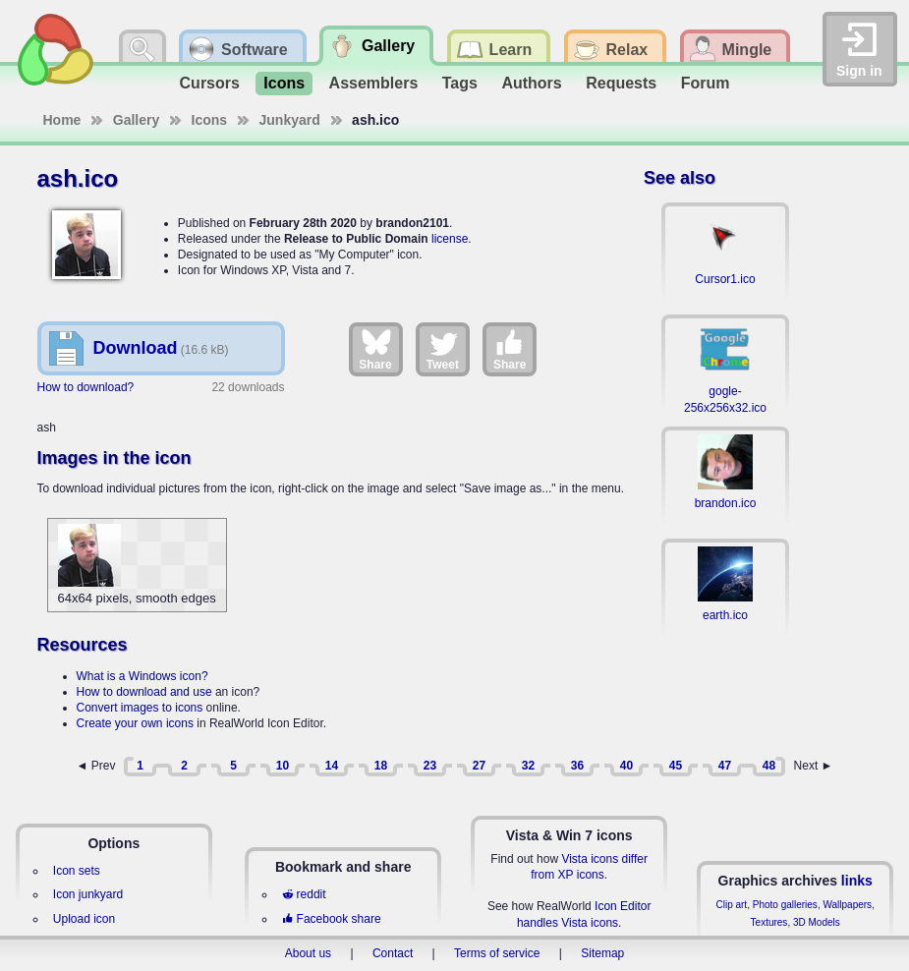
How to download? (86, 387)
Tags (460, 83)
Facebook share (331, 919)
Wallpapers (847, 904)
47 (724, 765)
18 (380, 765)
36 (577, 765)
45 (675, 765)
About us (308, 953)
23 (430, 765)
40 (626, 765)
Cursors (210, 83)
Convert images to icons (140, 707)
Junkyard (289, 120)
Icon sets (76, 871)
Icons (284, 83)
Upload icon (84, 919)
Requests (621, 83)
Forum (705, 83)
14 (331, 765)
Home (62, 120)
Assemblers (374, 83)
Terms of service (497, 953)
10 (282, 765)
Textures (769, 922)
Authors (531, 83)
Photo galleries (785, 904)
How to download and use (144, 692)
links (857, 880)
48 (769, 765)
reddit (303, 894)
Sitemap (602, 953)
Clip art (731, 904)
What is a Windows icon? (142, 676)
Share (375, 348)
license (449, 239)
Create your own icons (135, 723)
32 (528, 765)
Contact (392, 953)
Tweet (442, 348)
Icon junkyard (88, 894)
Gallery (136, 120)
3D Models (816, 922)
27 (479, 765)
